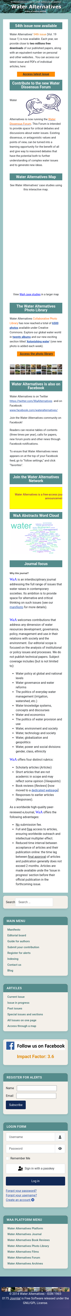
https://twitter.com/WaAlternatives (31, 401)
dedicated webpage (44, 790)
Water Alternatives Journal (24, 1234)
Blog (10, 970)
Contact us (14, 964)
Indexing (12, 959)
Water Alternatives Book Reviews (28, 1240)
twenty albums (21, 337)
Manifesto (13, 929)
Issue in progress (18, 1002)
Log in (35, 1181)
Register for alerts (18, 953)
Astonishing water (38, 341)
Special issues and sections (25, 1014)
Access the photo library (36, 354)
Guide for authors (18, 941)
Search (10, 902)
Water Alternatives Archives (25, 1263)
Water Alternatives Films (23, 1251)
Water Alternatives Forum (23, 1257)
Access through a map (21, 1026)
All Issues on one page (21, 1020)
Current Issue (16, 997)
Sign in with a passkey (35, 1169)
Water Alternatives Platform (25, 1228)
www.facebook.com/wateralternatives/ (34, 410)
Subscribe (16, 1105)
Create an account (20, 1200)
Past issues (14, 1008)
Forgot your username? (21, 1195)
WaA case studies (30, 294)
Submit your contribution (23, 947)
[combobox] (34, 902)
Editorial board (16, 935)
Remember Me (20, 1158)
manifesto (16, 607)
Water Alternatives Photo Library (28, 1246)
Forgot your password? (21, 1191)
